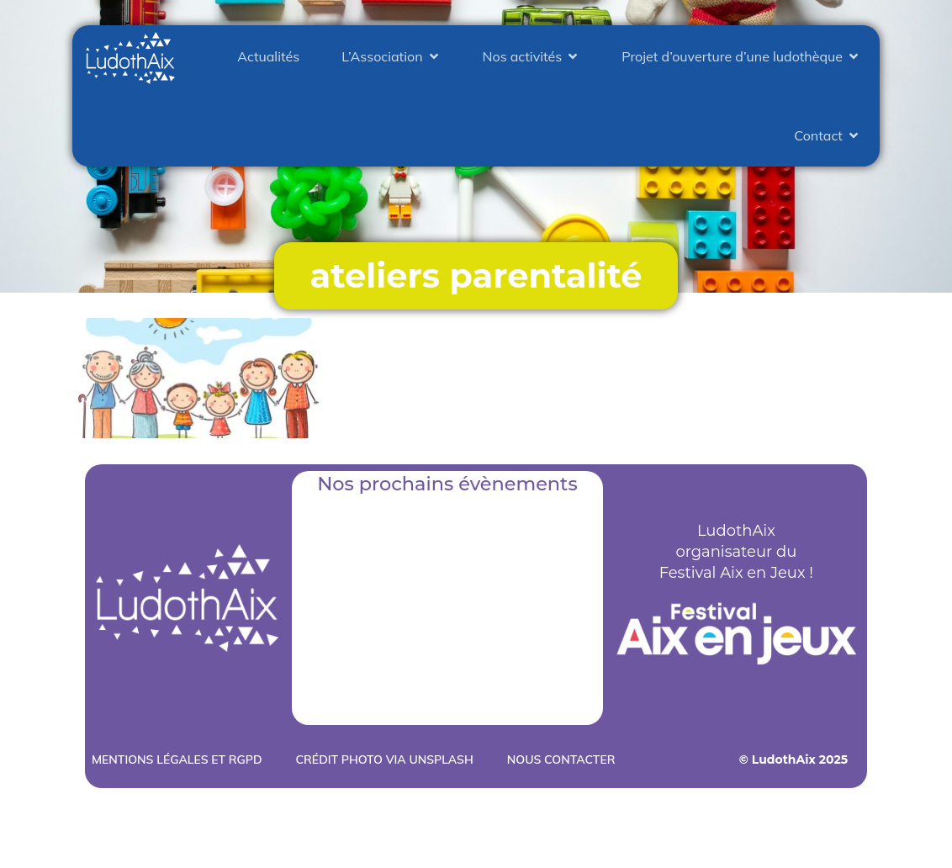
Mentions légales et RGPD (177, 759)
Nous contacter (561, 759)
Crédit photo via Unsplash (384, 759)
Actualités (268, 56)
